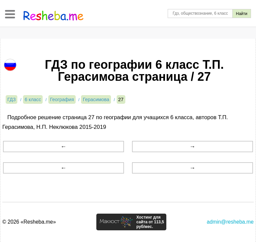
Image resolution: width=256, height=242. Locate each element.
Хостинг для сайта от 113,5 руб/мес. (150, 222)
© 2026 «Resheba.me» (29, 222)
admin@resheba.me (230, 222)
